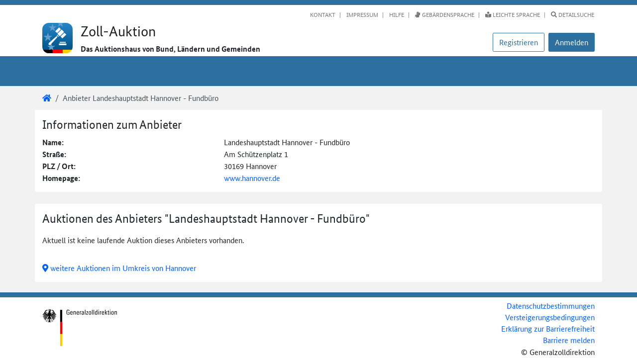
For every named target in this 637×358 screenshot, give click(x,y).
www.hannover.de (252, 178)
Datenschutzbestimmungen (551, 305)
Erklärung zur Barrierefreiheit (548, 328)
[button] (571, 42)
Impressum (361, 14)
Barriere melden (569, 340)
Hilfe (396, 14)
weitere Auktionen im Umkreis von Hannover (119, 268)
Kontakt (322, 14)
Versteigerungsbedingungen (550, 317)
